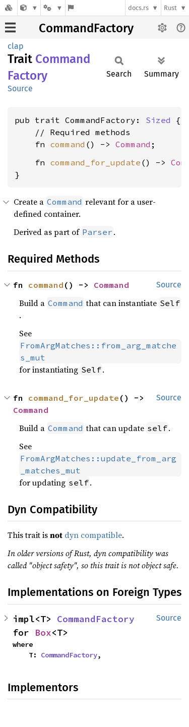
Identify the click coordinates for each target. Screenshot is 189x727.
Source (20, 88)
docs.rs (138, 8)
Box (43, 632)
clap (16, 46)
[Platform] (53, 8)
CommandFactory (86, 28)
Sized (158, 120)
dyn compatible (93, 534)
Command (133, 144)
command (67, 144)
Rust (170, 8)
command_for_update (95, 162)
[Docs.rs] (8, 8)
